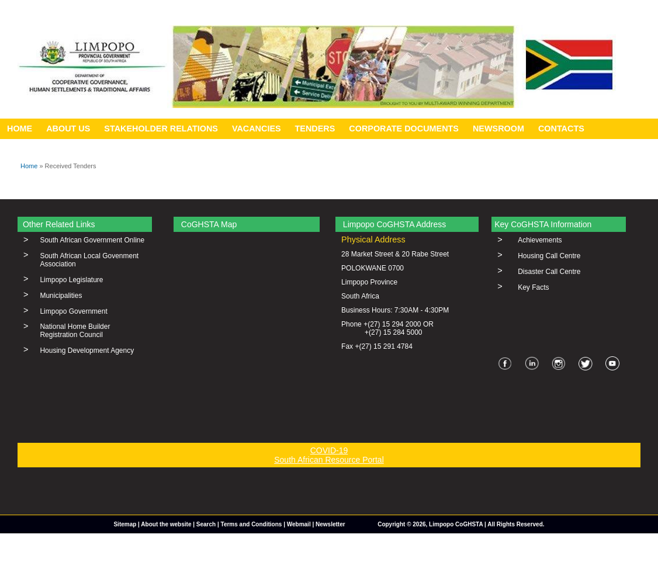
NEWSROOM (498, 128)
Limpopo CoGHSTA (456, 524)
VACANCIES (256, 128)
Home (28, 165)
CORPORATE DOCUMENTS (404, 128)
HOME (19, 128)
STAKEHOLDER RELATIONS (161, 128)
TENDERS (315, 128)
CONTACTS (561, 128)
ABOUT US (68, 128)
